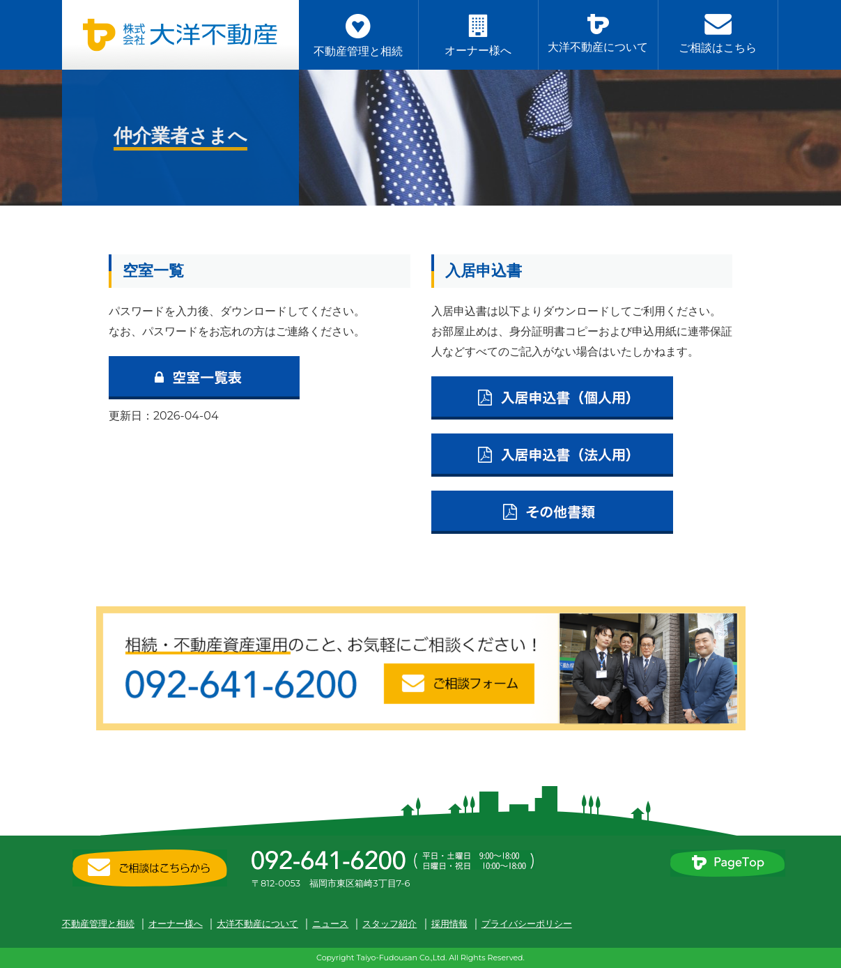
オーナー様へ (175, 923)
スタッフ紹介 (389, 923)
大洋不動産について (257, 923)
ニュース (330, 923)
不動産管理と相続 (98, 923)
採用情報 (449, 923)
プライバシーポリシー (526, 923)
